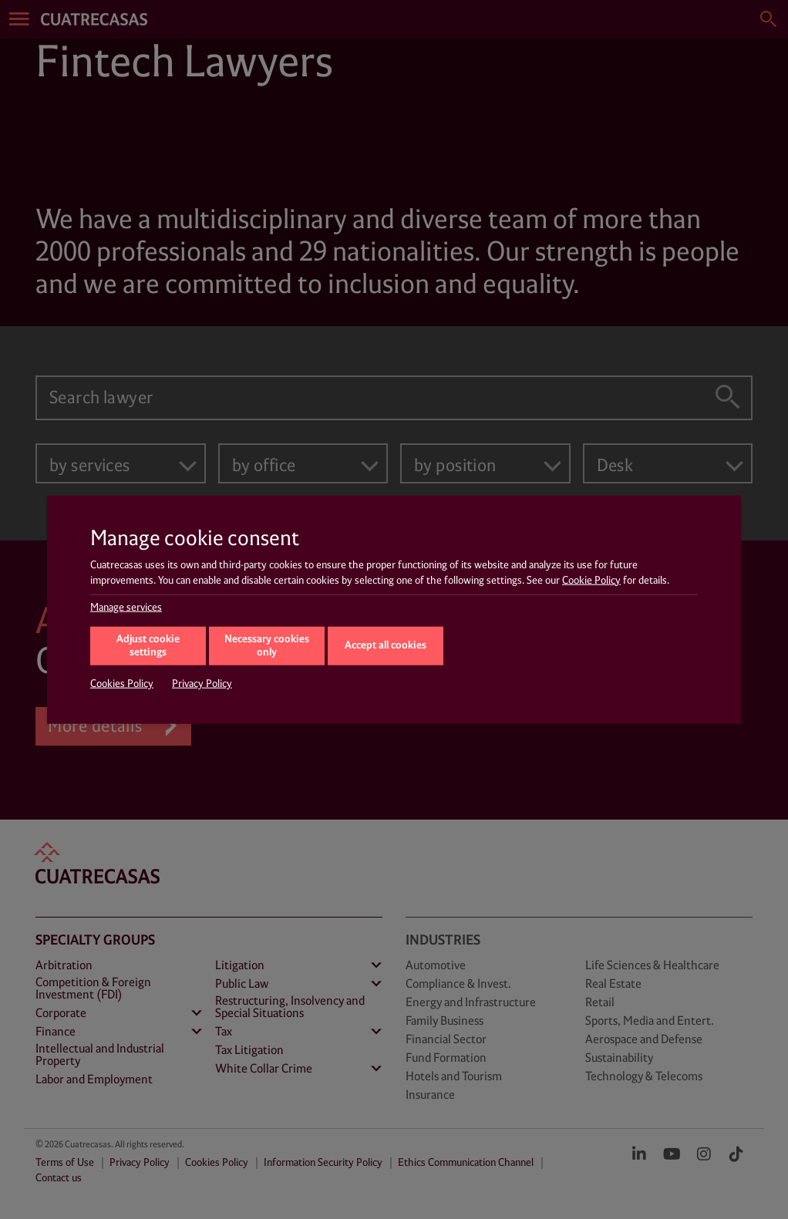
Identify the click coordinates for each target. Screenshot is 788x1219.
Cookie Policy (591, 580)
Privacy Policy (202, 684)
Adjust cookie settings (148, 646)
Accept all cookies (385, 645)
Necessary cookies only (266, 646)
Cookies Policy (121, 684)
